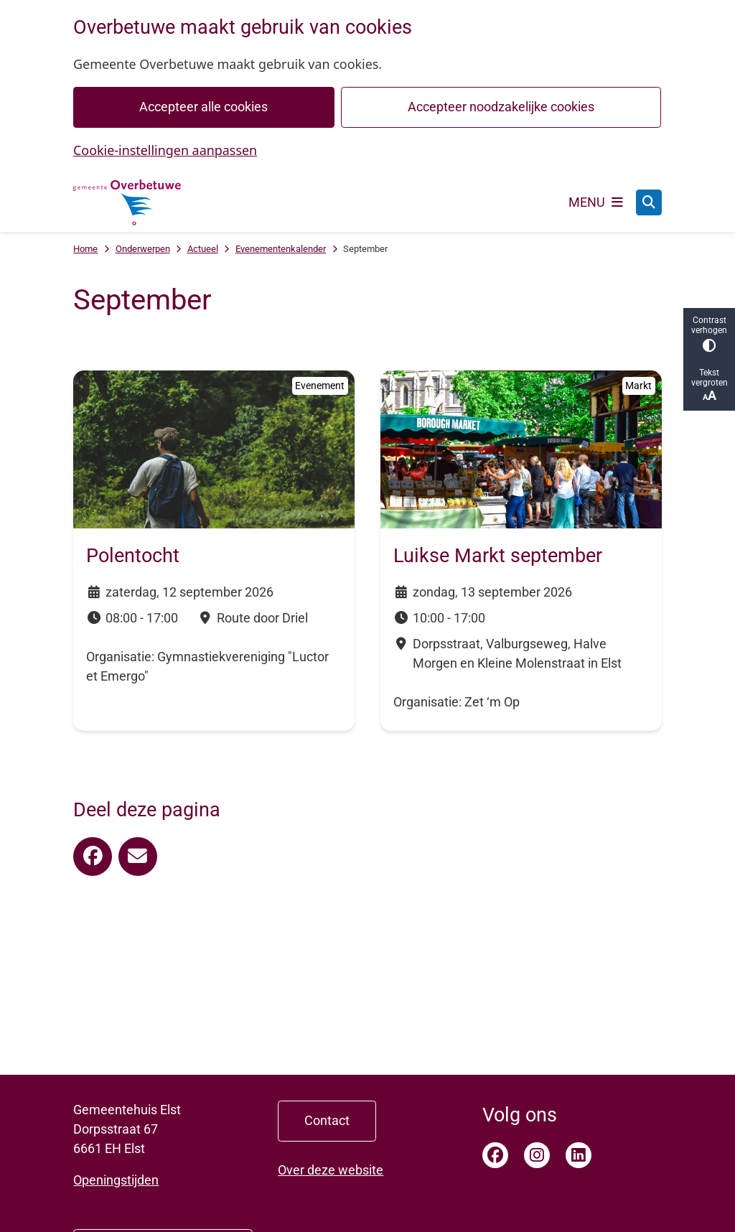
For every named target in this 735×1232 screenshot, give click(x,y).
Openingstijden (116, 1179)
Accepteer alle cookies (204, 106)
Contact (327, 1120)
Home (85, 248)
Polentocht (132, 555)
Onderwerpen (143, 248)
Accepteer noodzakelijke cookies (501, 106)
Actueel (202, 248)
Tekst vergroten (709, 385)
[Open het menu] (595, 202)
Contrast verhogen (709, 333)
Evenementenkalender (280, 248)
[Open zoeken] (649, 202)
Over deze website (330, 1169)
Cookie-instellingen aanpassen (165, 150)
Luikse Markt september (497, 555)
